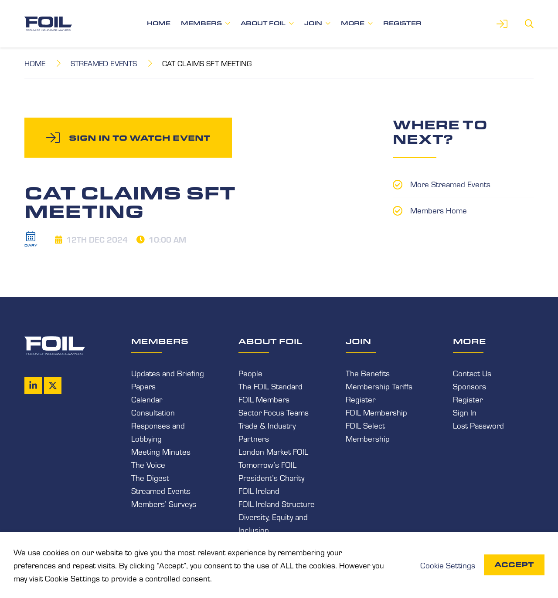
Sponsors (469, 386)
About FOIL (263, 23)
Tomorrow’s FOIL (267, 464)
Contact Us (472, 372)
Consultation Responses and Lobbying (158, 425)
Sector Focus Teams (273, 412)
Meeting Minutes (161, 451)
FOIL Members (263, 399)
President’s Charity (271, 477)
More (352, 23)
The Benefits (368, 372)
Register (402, 23)
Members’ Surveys (163, 503)
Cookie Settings (447, 565)
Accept (514, 565)
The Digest (150, 477)
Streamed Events (104, 62)
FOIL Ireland (258, 490)
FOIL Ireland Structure (276, 503)
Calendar (146, 399)
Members (201, 23)
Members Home (438, 210)
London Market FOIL (273, 451)
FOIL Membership (376, 412)
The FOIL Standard (270, 386)
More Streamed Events (450, 183)
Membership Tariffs (379, 386)
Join (313, 23)
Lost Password (478, 425)
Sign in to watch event (139, 137)
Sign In (464, 412)
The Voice (148, 464)
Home (158, 23)
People (250, 372)
